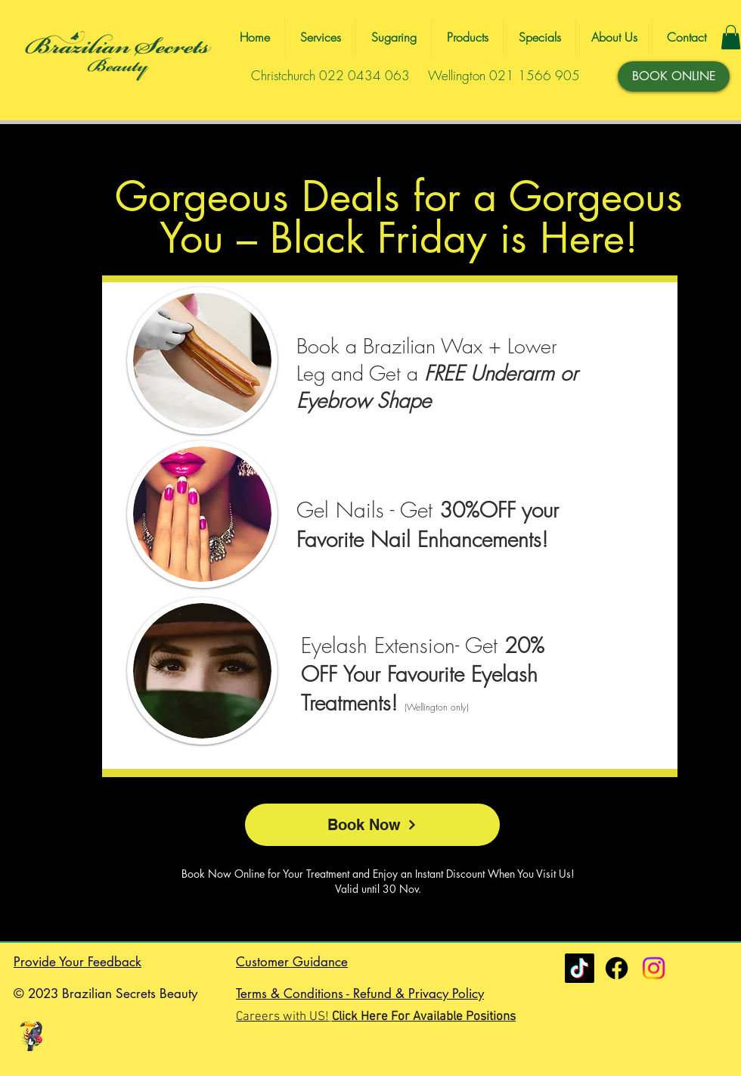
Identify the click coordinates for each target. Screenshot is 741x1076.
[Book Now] (372, 825)
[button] (731, 37)
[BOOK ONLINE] (674, 76)
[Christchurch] (616, 968)
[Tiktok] (579, 968)
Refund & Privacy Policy (418, 993)
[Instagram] (653, 968)
